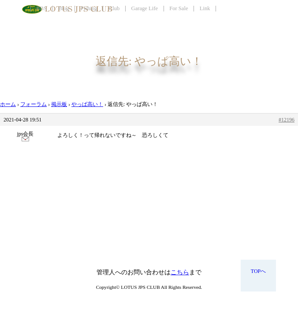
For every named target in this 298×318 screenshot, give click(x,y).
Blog (63, 8)
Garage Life (144, 8)
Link (205, 8)
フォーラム (33, 104)
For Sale (178, 8)
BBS (41, 8)
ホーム (8, 104)
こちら (180, 272)
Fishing (89, 8)
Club (114, 8)
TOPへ (258, 271)
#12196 (286, 119)
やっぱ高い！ (87, 104)
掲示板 (59, 104)
